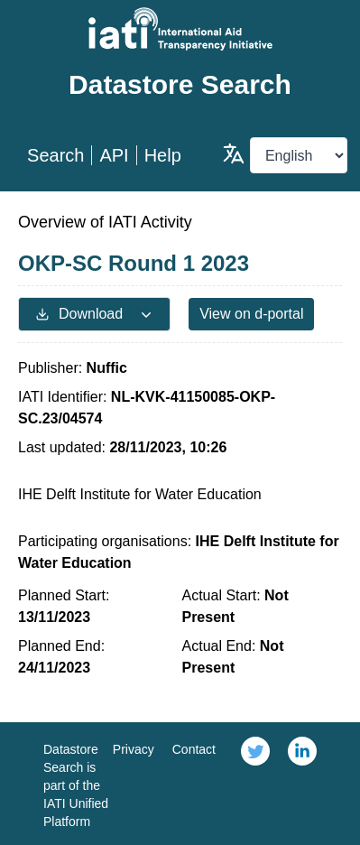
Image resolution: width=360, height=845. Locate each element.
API (113, 155)
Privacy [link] (133, 749)
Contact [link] (194, 749)
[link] (255, 784)
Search (55, 155)
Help (162, 155)
